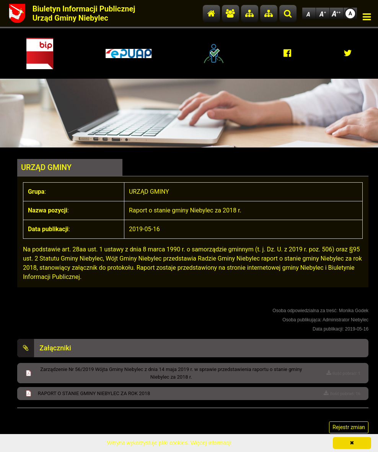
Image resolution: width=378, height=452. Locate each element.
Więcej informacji (211, 443)
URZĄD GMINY (46, 167)
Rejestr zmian (348, 427)
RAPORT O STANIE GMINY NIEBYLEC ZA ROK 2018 (94, 393)
